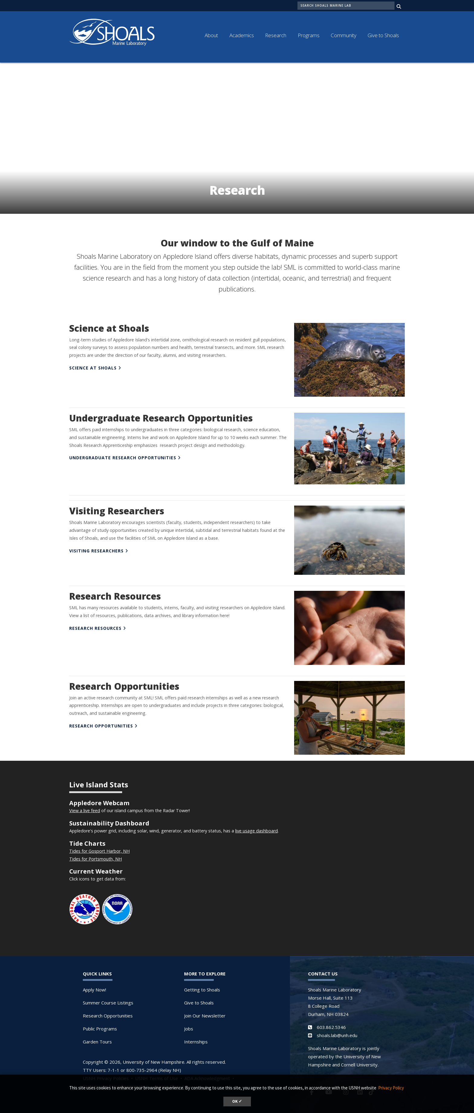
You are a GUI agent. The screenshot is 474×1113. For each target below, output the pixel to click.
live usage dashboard (256, 828)
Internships (196, 1039)
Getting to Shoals (202, 987)
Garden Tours (97, 1039)
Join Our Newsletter (205, 1013)
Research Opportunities (108, 1013)
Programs (309, 35)
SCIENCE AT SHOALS (93, 365)
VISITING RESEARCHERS (96, 548)
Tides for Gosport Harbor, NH (99, 848)
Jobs (188, 1026)
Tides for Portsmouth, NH (95, 856)
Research (275, 35)
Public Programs (100, 1026)
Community (343, 35)
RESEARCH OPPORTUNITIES (101, 723)
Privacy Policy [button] (391, 1088)
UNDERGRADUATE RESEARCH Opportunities (122, 454)
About (211, 35)
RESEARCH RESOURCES (95, 625)
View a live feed (84, 807)
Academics (241, 35)
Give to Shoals (383, 35)
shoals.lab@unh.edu (337, 1032)
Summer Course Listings (108, 1000)
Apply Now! (94, 987)
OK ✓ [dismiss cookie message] (237, 1101)
